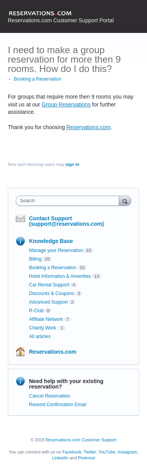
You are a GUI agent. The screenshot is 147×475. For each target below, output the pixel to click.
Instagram (127, 452)
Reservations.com (88, 127)
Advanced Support (48, 302)
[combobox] (69, 200)
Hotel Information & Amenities (60, 276)
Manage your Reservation (56, 250)
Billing (35, 259)
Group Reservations (66, 104)
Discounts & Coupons (51, 293)
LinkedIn (60, 457)
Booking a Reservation (52, 267)
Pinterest (86, 457)
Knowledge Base (51, 241)
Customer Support (99, 439)
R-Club (36, 310)
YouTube (106, 452)
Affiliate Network (46, 319)
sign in (72, 164)
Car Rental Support (49, 285)
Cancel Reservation (49, 396)
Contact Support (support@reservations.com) (66, 221)
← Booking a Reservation (34, 79)
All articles (40, 336)
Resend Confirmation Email (57, 404)
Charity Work (43, 328)
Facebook (71, 452)
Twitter (89, 452)
